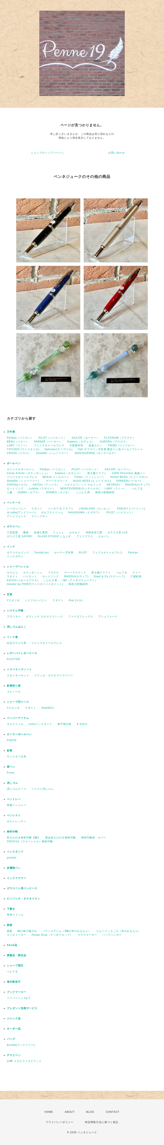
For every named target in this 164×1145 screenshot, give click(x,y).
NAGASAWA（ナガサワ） (84, 512)
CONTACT (112, 1111)
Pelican (133, 552)
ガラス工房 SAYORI (19, 536)
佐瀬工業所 (41, 532)
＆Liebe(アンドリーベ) (21, 512)
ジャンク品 (14, 1018)
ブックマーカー (16, 992)
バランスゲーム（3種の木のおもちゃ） (66, 931)
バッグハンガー (112, 934)
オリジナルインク (18, 552)
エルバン (103, 536)
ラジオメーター (16, 934)
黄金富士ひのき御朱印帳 (60, 837)
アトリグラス (84, 536)
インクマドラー (16, 878)
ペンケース (14, 502)
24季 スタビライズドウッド (24, 1061)
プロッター (14, 616)
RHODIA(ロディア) (137, 484)
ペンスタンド (15, 851)
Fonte (11, 772)
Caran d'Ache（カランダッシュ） (28, 473)
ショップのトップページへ (47, 152)
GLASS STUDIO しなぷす (54, 536)
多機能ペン (14, 867)
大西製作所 (76, 445)
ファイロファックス (80, 616)
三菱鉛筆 (136, 576)
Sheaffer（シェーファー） (53, 453)
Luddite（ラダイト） (42, 488)
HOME (49, 1111)
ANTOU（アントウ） (46, 484)
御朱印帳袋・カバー (93, 837)
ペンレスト (14, 815)
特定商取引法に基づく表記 (101, 1122)
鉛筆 (9, 750)
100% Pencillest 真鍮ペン (128, 473)
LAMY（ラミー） (18, 445)
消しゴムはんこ (16, 626)
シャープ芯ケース (18, 701)
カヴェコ (12, 572)
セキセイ (74, 532)
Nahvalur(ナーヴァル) (59, 449)
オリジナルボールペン (21, 469)
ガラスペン (14, 526)
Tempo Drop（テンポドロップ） (51, 934)
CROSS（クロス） (19, 453)
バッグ (11, 1038)
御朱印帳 (12, 831)
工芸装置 (12, 532)
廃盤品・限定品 (16, 955)
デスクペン (14, 1055)
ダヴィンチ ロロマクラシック (44, 616)
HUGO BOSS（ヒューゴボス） (130, 477)
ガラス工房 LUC (117, 532)
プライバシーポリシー (59, 1122)
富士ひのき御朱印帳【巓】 (23, 837)
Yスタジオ (13, 600)
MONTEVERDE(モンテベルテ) (80, 488)
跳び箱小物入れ (27, 931)
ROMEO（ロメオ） (58, 492)
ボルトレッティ (16, 821)
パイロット (30, 576)
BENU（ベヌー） (18, 441)
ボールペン (14, 463)
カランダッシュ (32, 572)
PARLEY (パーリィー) (131, 508)
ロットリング (15, 488)
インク (11, 546)
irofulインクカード (40, 724)
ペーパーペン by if (18, 998)
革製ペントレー (16, 805)
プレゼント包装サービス (22, 1008)
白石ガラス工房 (16, 643)
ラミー (136, 572)
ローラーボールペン (19, 734)
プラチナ (53, 572)
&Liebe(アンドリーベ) (21, 1044)
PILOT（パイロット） (53, 437)
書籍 (26, 532)
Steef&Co (47, 707)
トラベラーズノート (19, 669)
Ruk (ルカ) (76, 600)
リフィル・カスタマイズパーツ (53, 675)
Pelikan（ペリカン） (20, 437)
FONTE (12, 740)
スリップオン (39, 516)
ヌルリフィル (15, 724)
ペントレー (14, 799)
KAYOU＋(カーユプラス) (22, 580)
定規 (9, 594)
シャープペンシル (18, 566)
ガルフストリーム (52, 512)
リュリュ (58, 532)
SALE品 (12, 945)
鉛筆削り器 (14, 685)
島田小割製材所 (105, 492)
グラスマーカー (87, 934)
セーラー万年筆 (63, 552)
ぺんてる (137, 488)
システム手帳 (15, 610)
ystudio (11, 857)
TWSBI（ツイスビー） (122, 445)
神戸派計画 (64, 724)
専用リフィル (15, 914)
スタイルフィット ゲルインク (82, 484)
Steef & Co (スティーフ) (109, 576)
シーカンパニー (16, 508)
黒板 (9, 931)
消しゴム (12, 782)
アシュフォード (16, 516)
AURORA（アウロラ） (114, 441)
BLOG (90, 1111)
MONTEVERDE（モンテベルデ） (96, 453)
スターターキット (18, 675)
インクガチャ (15, 556)
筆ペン (11, 766)
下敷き (11, 908)
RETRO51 (113, 484)
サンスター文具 (16, 756)
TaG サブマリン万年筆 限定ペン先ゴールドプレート (110, 449)
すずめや (82, 724)
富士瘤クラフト (97, 473)
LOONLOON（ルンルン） (95, 508)
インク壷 (12, 637)
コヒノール (14, 691)
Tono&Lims (41, 552)
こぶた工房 (83, 492)
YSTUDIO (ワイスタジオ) (23, 449)
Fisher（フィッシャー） (90, 477)
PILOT (83, 552)
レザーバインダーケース (22, 653)
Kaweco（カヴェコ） (81, 441)
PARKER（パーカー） (48, 441)
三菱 (9, 492)
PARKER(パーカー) (128, 480)
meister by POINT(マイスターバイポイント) (35, 584)
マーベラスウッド (57, 480)
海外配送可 (14, 981)
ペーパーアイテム (18, 718)
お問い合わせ (116, 152)
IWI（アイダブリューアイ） (80, 580)
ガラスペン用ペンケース (22, 888)
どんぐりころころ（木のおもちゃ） (118, 931)
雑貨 (9, 925)
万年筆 (11, 431)
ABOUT (70, 1111)
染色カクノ (95, 445)
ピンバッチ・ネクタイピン (23, 898)
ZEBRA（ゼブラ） (29, 492)
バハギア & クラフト (61, 508)
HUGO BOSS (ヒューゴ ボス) (92, 480)
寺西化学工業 (94, 532)
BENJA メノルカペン (55, 477)
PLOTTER (13, 659)
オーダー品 (14, 1028)
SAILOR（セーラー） (85, 437)
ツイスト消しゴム (42, 788)
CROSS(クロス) (17, 484)
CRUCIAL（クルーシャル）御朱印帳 (30, 841)
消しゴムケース (16, 788)
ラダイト (36, 508)
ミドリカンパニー (36, 600)
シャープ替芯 (15, 965)
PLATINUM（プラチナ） (119, 437)
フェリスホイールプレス (49, 445)
